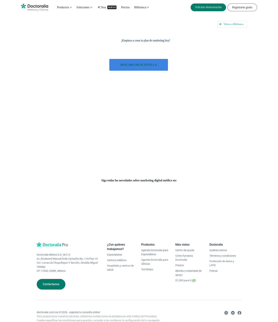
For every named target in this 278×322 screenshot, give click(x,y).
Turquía (83, 313)
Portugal (145, 313)
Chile (163, 313)
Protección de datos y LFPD (221, 249)
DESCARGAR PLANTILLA (138, 64)
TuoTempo (147, 255)
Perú (191, 313)
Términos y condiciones (222, 242)
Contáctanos (51, 270)
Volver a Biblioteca (234, 24)
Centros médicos (116, 246)
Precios (125, 7)
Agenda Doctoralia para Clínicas (154, 248)
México (155, 313)
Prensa (213, 257)
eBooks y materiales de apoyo (188, 259)
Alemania (112, 313)
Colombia (200, 313)
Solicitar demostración (208, 7)
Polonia (73, 313)
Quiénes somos (218, 236)
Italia (102, 313)
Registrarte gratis (242, 7)
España (94, 313)
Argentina (181, 313)
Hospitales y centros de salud (120, 254)
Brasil (171, 313)
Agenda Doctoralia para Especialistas (154, 238)
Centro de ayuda (184, 236)
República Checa (128, 313)
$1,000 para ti (185, 267)
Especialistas (114, 241)
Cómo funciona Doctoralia (184, 244)
